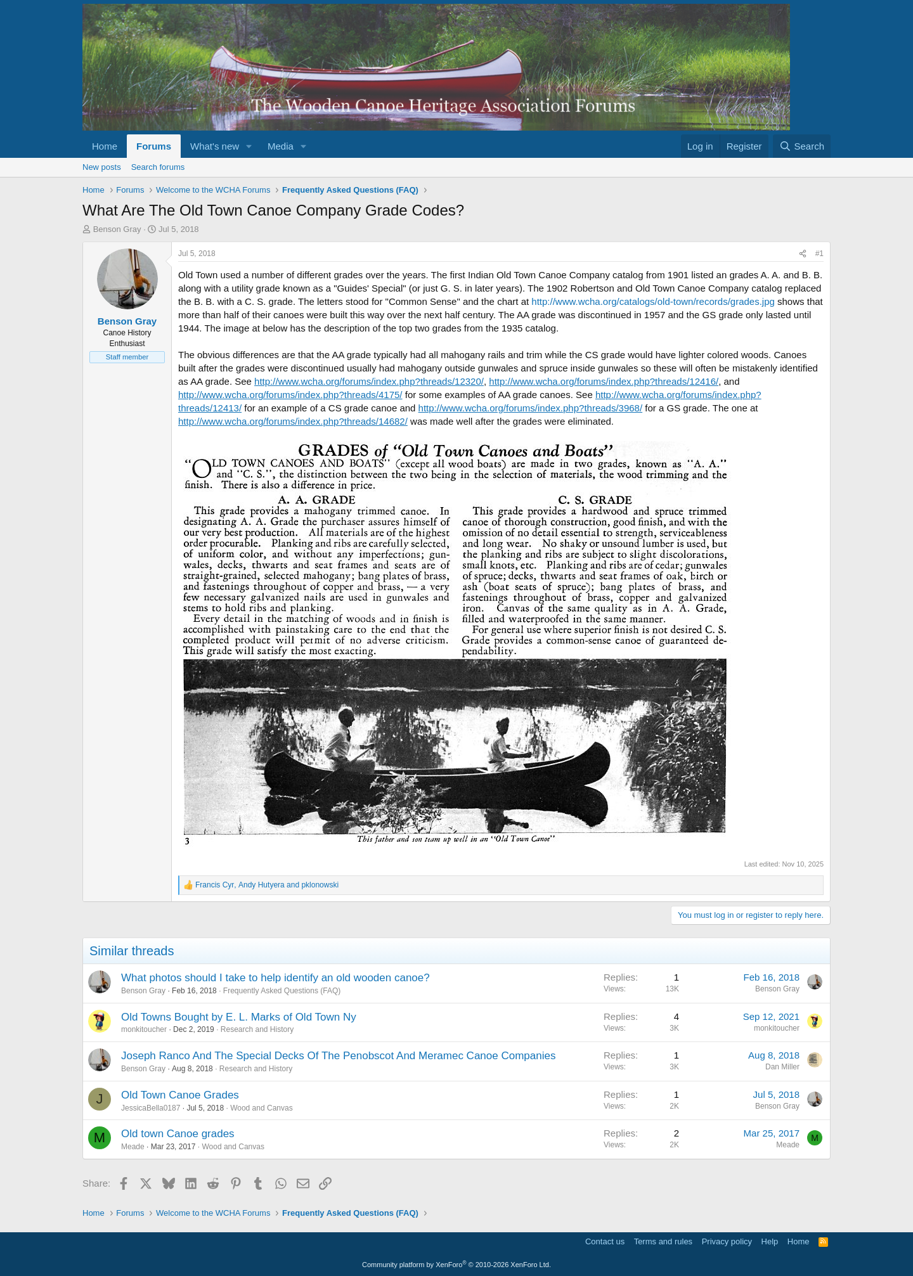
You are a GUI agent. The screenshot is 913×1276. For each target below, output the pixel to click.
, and (267, 884)
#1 (819, 253)
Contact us (605, 1241)
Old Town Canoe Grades (180, 1095)
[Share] (802, 254)
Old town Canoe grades (178, 1134)
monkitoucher (144, 1029)
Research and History (257, 1029)
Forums (153, 146)
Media (281, 146)
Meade (133, 1146)
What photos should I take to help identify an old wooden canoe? (275, 978)
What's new (214, 146)
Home (104, 146)
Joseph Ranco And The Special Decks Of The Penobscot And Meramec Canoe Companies (338, 1056)
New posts (101, 167)
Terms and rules (663, 1241)
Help (770, 1241)
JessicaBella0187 (150, 1108)
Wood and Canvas (261, 1108)
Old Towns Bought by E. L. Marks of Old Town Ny (238, 1017)
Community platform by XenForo (456, 1264)
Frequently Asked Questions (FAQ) (281, 990)
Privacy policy (727, 1241)
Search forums (158, 167)
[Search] (802, 146)
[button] (249, 146)
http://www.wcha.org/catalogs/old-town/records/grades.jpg (653, 301)
